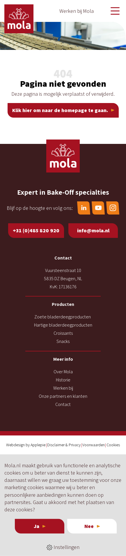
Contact (63, 404)
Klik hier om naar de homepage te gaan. (60, 110)
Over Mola (63, 372)
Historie (63, 380)
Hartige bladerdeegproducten (63, 325)
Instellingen (63, 547)
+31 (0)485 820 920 (36, 230)
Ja (36, 526)
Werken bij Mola (76, 11)
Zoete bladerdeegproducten (62, 317)
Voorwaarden (93, 444)
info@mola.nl (93, 230)
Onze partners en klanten (63, 396)
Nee (89, 526)
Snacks (63, 341)
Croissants (63, 333)
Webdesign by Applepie (25, 444)
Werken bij (63, 388)
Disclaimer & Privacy (64, 444)
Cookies (113, 444)
